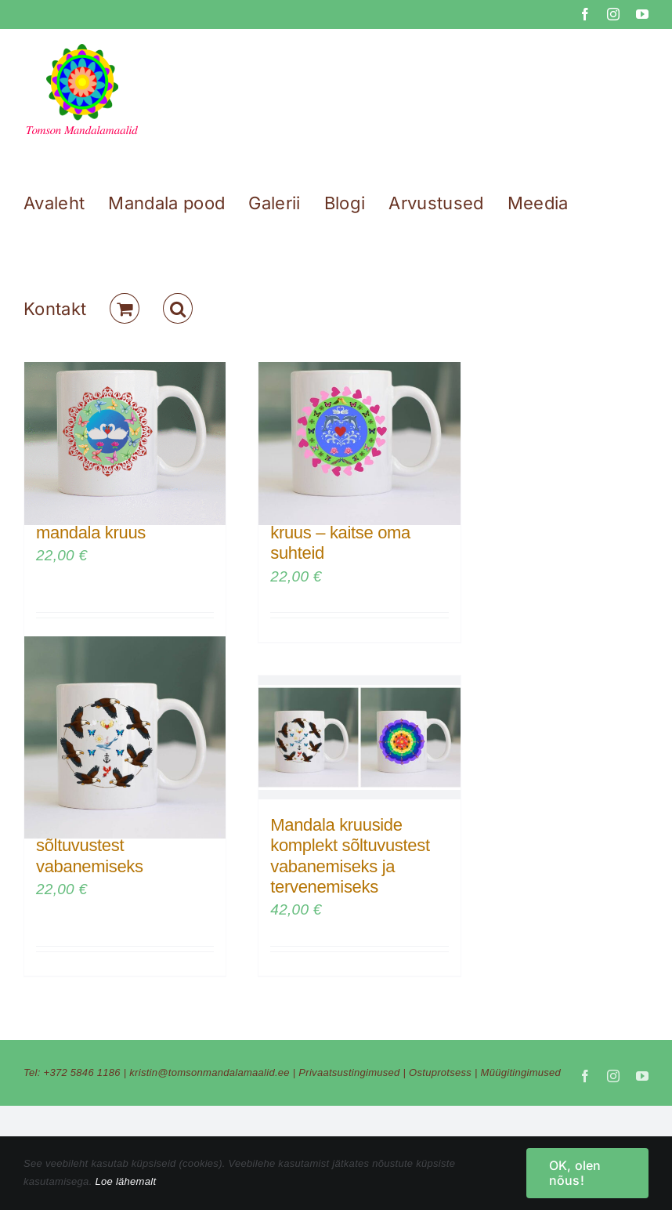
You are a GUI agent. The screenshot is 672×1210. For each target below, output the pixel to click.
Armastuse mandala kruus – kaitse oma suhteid (344, 532)
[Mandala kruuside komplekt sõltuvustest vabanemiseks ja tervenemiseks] (359, 737)
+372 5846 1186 (82, 1072)
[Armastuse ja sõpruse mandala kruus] (125, 425)
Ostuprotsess (440, 1072)
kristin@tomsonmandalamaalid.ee (209, 1072)
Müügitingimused (521, 1072)
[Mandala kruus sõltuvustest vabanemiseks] (125, 737)
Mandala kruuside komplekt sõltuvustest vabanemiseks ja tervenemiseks (349, 856)
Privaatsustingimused (348, 1072)
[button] (178, 308)
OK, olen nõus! (575, 1172)
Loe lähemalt (125, 1181)
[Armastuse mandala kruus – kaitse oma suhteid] (359, 425)
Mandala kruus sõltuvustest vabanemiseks (91, 845)
